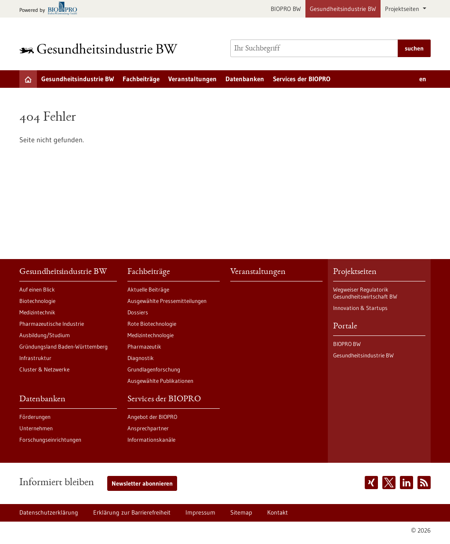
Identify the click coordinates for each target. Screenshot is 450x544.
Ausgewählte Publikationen (160, 380)
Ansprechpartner (148, 428)
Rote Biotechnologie (151, 323)
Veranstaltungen (192, 79)
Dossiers (137, 312)
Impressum (200, 512)
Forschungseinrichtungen (50, 439)
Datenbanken (244, 79)
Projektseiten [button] (403, 9)
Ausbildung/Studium (44, 335)
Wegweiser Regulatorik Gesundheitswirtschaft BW (365, 293)
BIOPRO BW (286, 9)
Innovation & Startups (360, 307)
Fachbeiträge (141, 79)
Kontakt (277, 512)
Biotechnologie (37, 300)
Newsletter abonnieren (142, 483)
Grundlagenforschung (153, 369)
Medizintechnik (37, 312)
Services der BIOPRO (301, 79)
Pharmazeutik (144, 346)
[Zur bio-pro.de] (50, 9)
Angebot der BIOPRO (152, 416)
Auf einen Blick (37, 289)
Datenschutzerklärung (48, 512)
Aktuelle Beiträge (148, 289)
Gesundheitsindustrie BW (343, 9)
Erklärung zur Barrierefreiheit (132, 512)
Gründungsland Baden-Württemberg (63, 346)
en (422, 79)
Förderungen (35, 416)
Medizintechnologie (150, 335)
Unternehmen (36, 428)
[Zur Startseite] (100, 48)
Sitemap (241, 512)
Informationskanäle (151, 439)
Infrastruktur (35, 357)
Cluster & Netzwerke (44, 369)
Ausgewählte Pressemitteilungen (167, 300)
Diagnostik (140, 357)
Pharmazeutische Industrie (51, 323)
